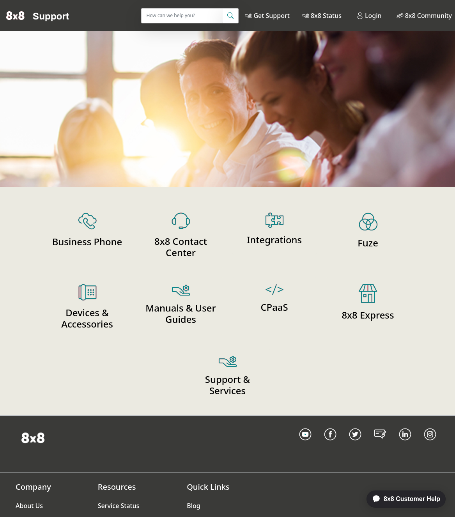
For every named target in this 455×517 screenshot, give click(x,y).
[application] (402, 499)
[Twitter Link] (355, 444)
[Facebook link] (330, 444)
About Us (29, 505)
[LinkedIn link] (405, 444)
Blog (193, 505)
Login (369, 15)
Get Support (271, 15)
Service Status (119, 505)
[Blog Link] (380, 444)
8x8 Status (326, 15)
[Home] (37, 15)
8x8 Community (428, 15)
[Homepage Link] (32, 437)
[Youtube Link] (305, 444)
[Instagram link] (430, 444)
